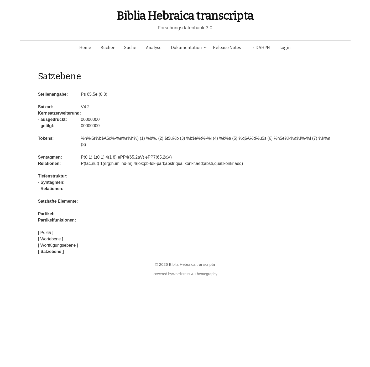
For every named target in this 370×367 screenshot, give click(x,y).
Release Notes (227, 47)
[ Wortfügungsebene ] (58, 245)
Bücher (108, 47)
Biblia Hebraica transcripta (185, 16)
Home (85, 47)
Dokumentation (186, 47)
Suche (130, 47)
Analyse (153, 47)
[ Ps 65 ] (46, 232)
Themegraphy (206, 274)
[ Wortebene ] (50, 239)
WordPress (181, 274)
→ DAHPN (260, 47)
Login (285, 47)
